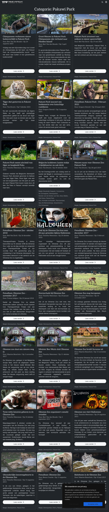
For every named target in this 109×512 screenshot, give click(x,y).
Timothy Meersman (14, 168)
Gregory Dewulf (49, 110)
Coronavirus (60, 191)
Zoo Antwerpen (43, 205)
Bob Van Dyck (84, 42)
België (5, 76)
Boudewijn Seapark (49, 191)
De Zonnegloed (43, 193)
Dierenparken (12, 76)
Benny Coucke (48, 477)
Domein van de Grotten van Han (49, 196)
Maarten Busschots (14, 354)
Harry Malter (64, 196)
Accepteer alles (93, 504)
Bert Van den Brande (14, 42)
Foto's (90, 137)
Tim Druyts (11, 107)
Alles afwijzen (73, 504)
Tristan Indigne (12, 298)
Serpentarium (58, 203)
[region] (83, 495)
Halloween (56, 268)
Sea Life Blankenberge (46, 203)
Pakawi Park (21, 76)
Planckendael (60, 200)
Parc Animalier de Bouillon (47, 200)
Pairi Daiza (42, 198)
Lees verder (19, 71)
